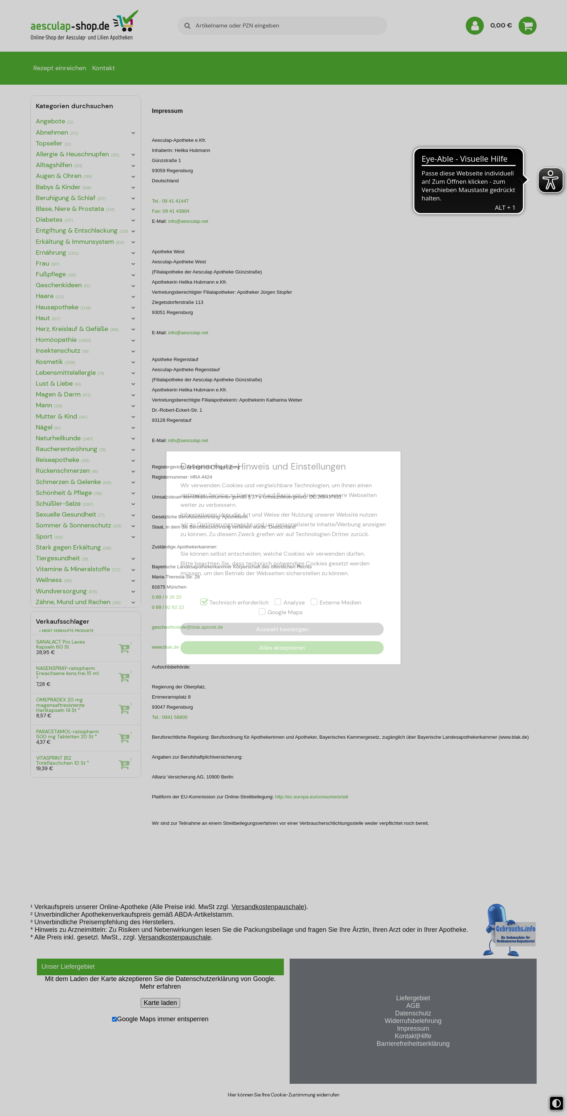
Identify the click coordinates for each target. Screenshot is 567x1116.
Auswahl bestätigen (282, 629)
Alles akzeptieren (282, 648)
